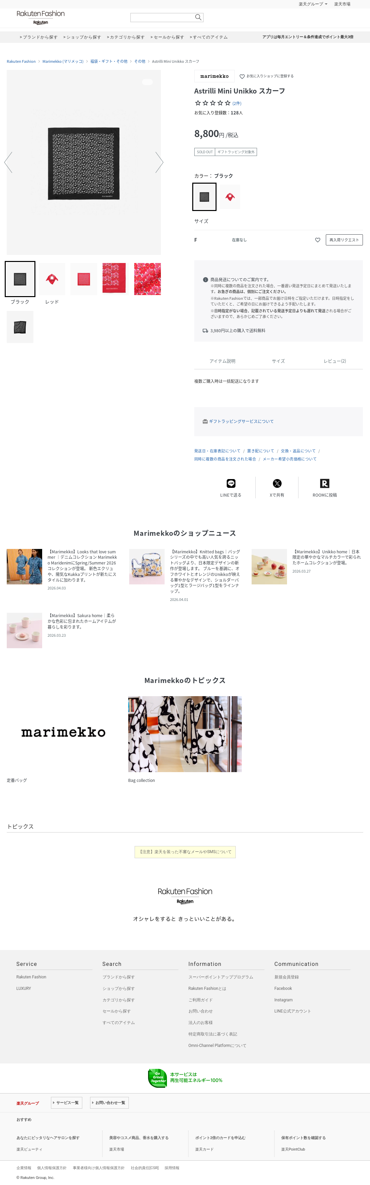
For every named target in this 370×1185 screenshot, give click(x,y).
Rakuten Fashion (69, 17)
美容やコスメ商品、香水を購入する (139, 1138)
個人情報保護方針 (52, 1167)
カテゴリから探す (119, 1000)
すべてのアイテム (119, 1022)
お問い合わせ (201, 1011)
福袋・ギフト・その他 (108, 61)
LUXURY (24, 988)
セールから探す (117, 1011)
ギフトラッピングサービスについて (241, 421)
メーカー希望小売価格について (290, 459)
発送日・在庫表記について (217, 451)
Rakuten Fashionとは (208, 988)
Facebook (283, 988)
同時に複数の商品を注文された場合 (225, 459)
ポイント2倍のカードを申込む (220, 1138)
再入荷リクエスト (344, 240)
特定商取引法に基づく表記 (213, 1034)
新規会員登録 (287, 977)
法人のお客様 (201, 1022)
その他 (139, 61)
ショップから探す (119, 988)
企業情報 (24, 1167)
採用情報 (172, 1167)
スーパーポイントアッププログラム (221, 977)
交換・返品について (298, 451)
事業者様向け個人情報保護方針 (99, 1167)
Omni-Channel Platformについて (218, 1045)
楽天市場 (342, 4)
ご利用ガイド (201, 1000)
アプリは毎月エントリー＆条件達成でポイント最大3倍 (307, 37)
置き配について (260, 451)
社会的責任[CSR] (145, 1167)
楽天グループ (311, 4)
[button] (8, 162)
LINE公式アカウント (293, 1011)
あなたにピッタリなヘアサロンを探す (48, 1138)
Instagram (284, 1000)
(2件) (236, 103)
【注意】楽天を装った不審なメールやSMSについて (185, 851)
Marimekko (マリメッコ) (63, 61)
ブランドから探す (119, 977)
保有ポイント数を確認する (303, 1138)
